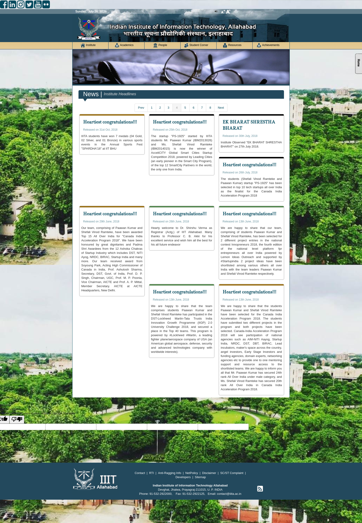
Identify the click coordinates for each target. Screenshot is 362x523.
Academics (124, 45)
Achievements (268, 45)
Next (221, 107)
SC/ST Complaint (231, 473)
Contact (140, 473)
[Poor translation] (16, 419)
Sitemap (200, 477)
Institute (88, 45)
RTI (151, 473)
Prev (141, 107)
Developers (183, 477)
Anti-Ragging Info (169, 473)
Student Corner (196, 45)
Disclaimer (209, 473)
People (160, 45)
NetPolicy (191, 473)
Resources (232, 45)
